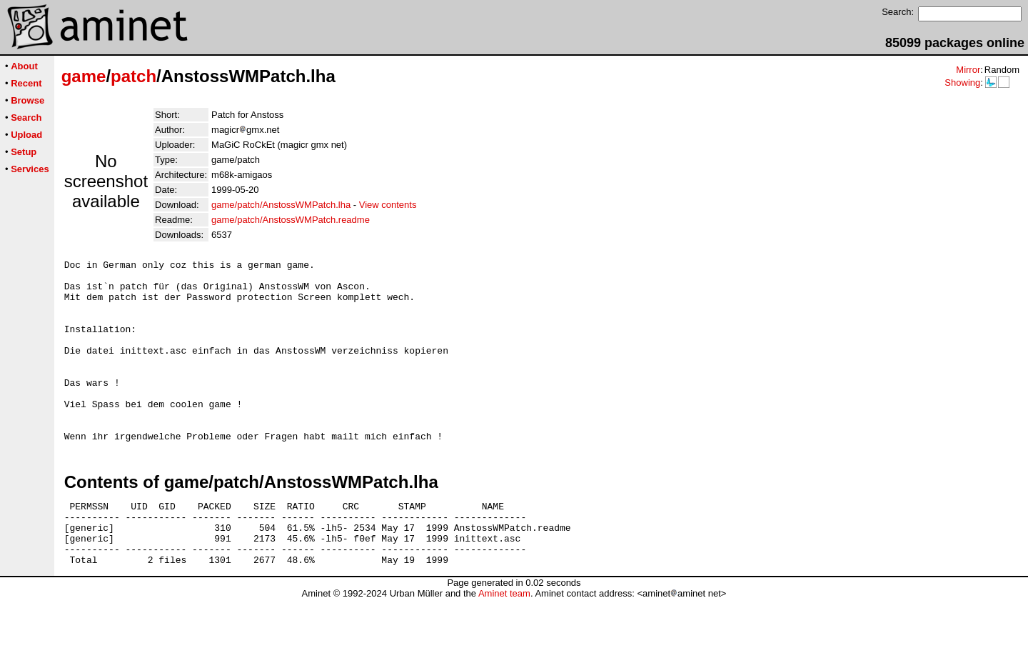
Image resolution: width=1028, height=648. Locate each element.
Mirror (968, 69)
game (83, 76)
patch (133, 76)
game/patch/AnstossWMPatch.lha (281, 204)
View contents (388, 204)
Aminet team (504, 642)
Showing (962, 82)
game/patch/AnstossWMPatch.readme (290, 219)
